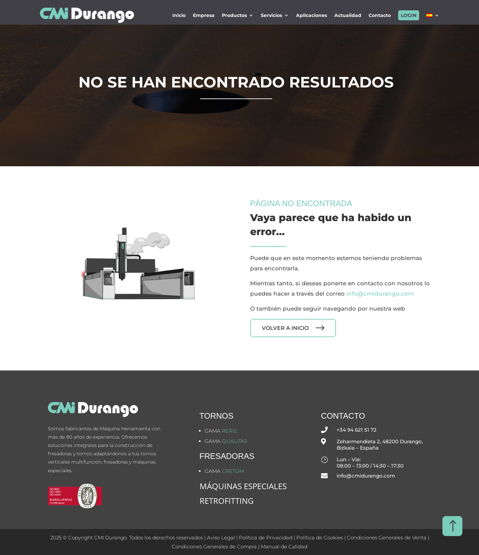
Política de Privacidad (265, 537)
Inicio (179, 15)
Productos (234, 15)
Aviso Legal (221, 537)
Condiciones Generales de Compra (214, 546)
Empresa (204, 15)
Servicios (271, 15)
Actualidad (347, 15)
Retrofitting (226, 500)
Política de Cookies (320, 537)
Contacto (380, 15)
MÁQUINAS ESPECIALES (243, 486)
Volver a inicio (285, 328)
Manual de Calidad (284, 546)
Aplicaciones (311, 15)
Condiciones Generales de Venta (386, 537)
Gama (221, 431)
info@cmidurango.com (380, 293)
